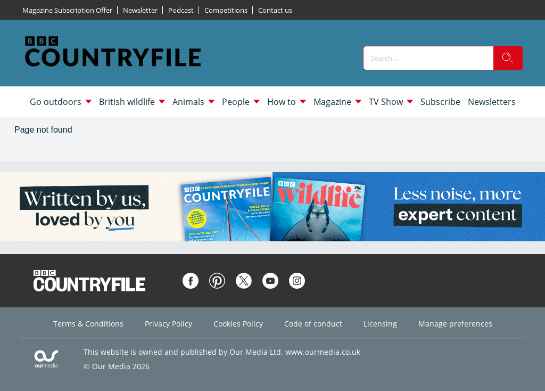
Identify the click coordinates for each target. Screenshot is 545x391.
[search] (507, 58)
